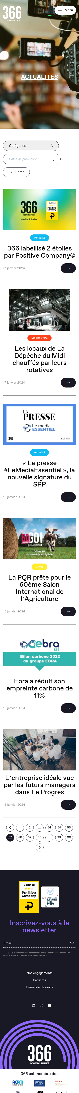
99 (69, 837)
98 (59, 837)
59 (30, 837)
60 (39, 837)
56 (69, 827)
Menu (65, 10)
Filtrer (16, 172)
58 (20, 837)
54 (49, 827)
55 (59, 827)
